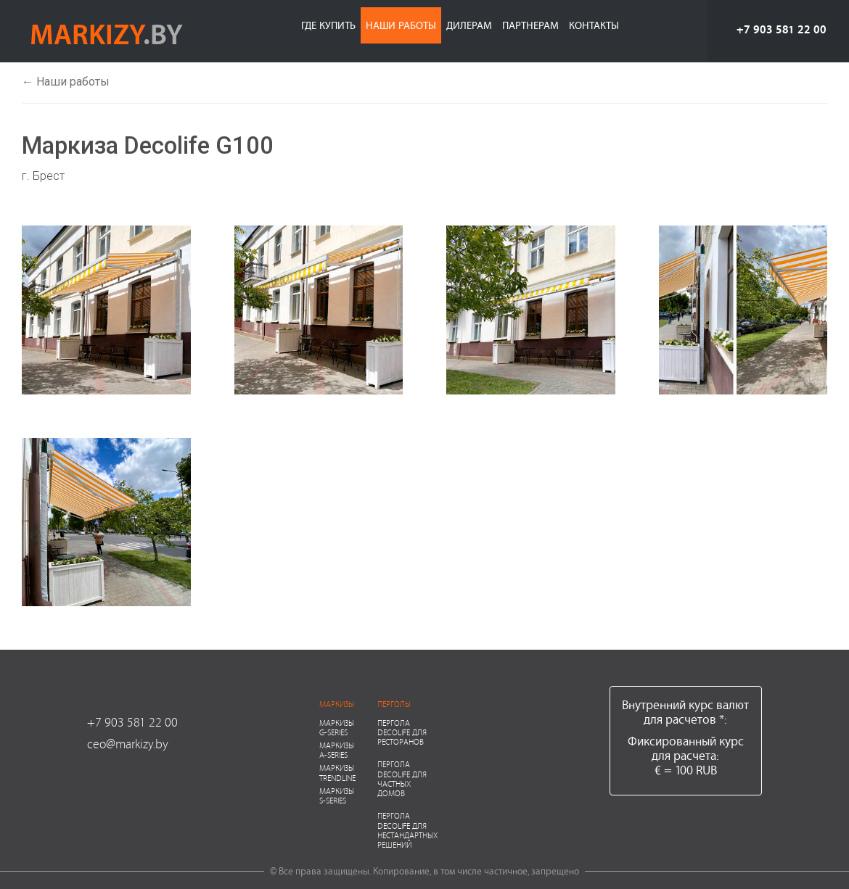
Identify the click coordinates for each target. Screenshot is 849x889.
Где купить (328, 25)
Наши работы (401, 25)
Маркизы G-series (336, 727)
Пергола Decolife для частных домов (402, 778)
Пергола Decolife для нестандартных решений (407, 830)
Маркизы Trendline (337, 772)
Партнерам (530, 25)
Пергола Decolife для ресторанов (402, 732)
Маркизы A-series (336, 750)
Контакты (594, 25)
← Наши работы (66, 81)
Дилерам (469, 25)
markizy (106, 33)
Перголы (394, 703)
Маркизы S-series (336, 795)
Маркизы (336, 703)
